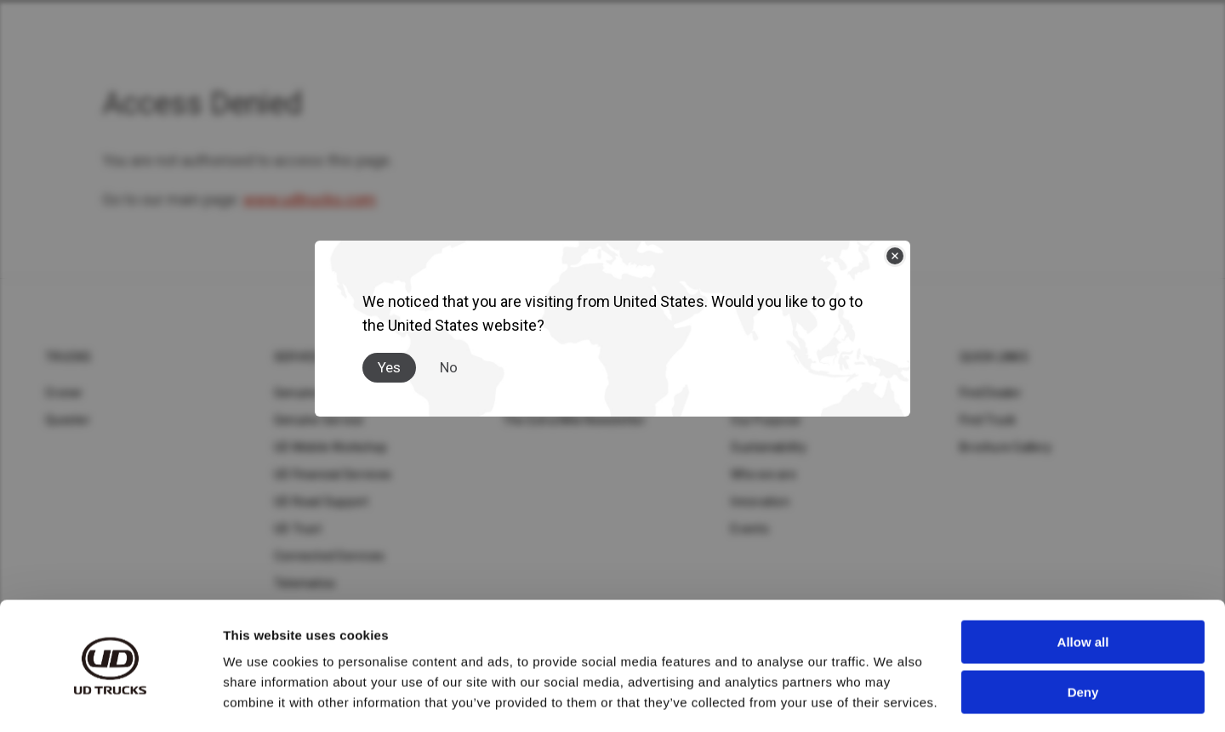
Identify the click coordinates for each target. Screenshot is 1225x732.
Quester (67, 420)
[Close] (895, 256)
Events (750, 529)
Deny (1083, 640)
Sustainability (768, 447)
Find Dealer (991, 393)
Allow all (1083, 591)
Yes (389, 367)
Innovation (760, 501)
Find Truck (988, 420)
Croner (64, 393)
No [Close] (449, 367)
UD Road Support (321, 501)
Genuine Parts (313, 393)
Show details (262, 698)
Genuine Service (319, 420)
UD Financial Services (332, 474)
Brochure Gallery (1005, 447)
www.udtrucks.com (309, 199)
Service (298, 357)
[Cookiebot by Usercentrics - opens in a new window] (110, 699)
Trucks (68, 357)
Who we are (763, 474)
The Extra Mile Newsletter (574, 420)
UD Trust (298, 529)
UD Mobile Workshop (331, 447)
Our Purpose (766, 420)
